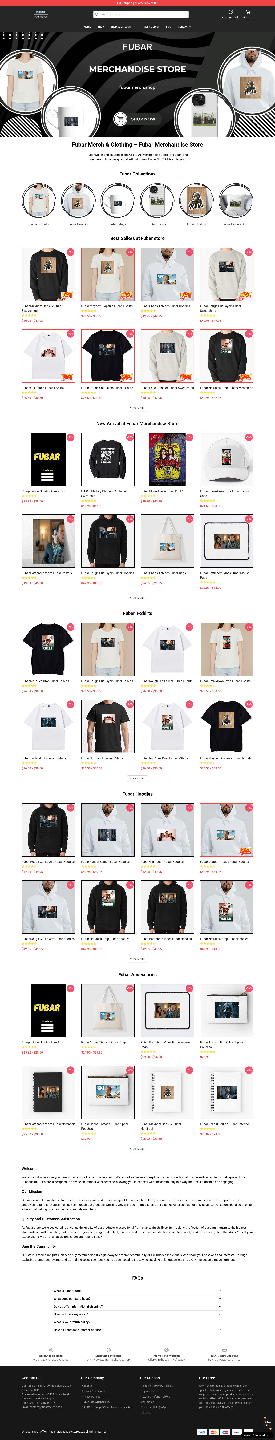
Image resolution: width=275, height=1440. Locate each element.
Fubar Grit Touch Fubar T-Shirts (43, 388)
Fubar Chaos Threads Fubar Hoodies (165, 306)
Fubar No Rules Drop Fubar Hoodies (105, 939)
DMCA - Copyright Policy (96, 1401)
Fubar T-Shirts (39, 224)
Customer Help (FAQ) (153, 1407)
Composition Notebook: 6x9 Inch (44, 491)
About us (87, 1385)
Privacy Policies (91, 1396)
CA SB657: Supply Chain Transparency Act (106, 1407)
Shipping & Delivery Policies (157, 1385)
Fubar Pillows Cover (236, 224)
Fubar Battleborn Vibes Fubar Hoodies (166, 939)
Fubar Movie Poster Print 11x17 (162, 491)
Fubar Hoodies (78, 224)
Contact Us (147, 1401)
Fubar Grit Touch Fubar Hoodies (162, 862)
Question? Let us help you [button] (257, 1435)
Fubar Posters (196, 224)
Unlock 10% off (268, 1423)
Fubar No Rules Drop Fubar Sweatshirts (226, 388)
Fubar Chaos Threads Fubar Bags (163, 573)
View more (137, 408)
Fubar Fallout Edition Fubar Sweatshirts (167, 388)
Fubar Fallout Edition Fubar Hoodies (105, 862)
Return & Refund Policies (155, 1396)
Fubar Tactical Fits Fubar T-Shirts (44, 758)
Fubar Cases (157, 224)
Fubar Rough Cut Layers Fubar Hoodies (107, 573)
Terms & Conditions (93, 1391)
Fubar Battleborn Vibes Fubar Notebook (48, 1124)
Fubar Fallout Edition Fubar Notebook (225, 1124)
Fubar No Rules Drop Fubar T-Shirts (45, 681)
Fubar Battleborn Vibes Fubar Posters (47, 573)
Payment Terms (150, 1391)
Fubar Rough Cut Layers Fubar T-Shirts (107, 388)
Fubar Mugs (118, 224)
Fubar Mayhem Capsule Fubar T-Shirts (107, 306)
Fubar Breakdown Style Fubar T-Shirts (225, 681)
